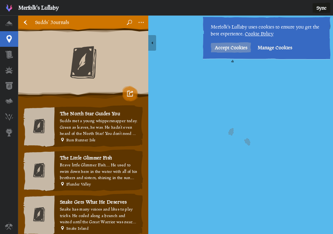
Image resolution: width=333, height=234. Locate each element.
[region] (175, 125)
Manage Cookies (275, 47)
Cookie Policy (259, 33)
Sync (321, 8)
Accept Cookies (231, 47)
